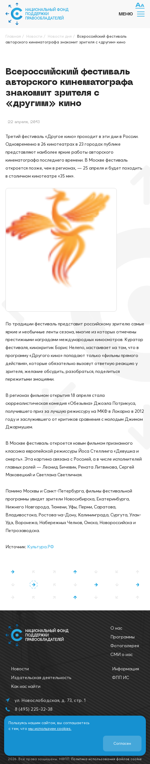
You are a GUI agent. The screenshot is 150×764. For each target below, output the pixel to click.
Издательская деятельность (41, 677)
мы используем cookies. (49, 728)
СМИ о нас (121, 654)
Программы (122, 637)
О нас (116, 628)
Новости (20, 668)
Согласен (122, 743)
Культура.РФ (40, 546)
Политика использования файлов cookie (106, 759)
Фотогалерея (124, 645)
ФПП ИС (120, 677)
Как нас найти (25, 686)
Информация (125, 668)
